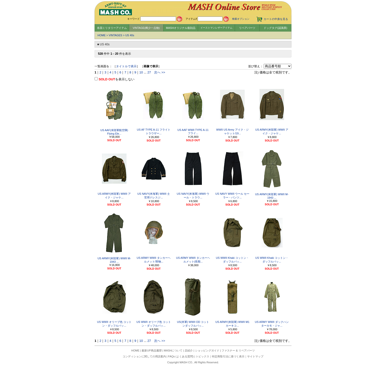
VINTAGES (115, 35)
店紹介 (189, 350)
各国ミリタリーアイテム (112, 27)
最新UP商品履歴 (151, 350)
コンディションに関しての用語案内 (144, 356)
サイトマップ (255, 356)
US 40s (129, 35)
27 (149, 72)
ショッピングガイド (207, 350)
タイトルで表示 (126, 66)
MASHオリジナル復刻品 (180, 27)
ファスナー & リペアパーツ (238, 350)
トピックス (202, 356)
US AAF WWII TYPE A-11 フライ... (193, 131)
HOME (101, 35)
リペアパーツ (247, 27)
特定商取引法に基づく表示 (228, 356)
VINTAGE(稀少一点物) (146, 27)
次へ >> (159, 72)
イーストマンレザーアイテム (216, 27)
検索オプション (240, 18)
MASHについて (173, 350)
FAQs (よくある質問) (181, 356)
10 (141, 72)
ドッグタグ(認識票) (275, 27)
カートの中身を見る (276, 18)
